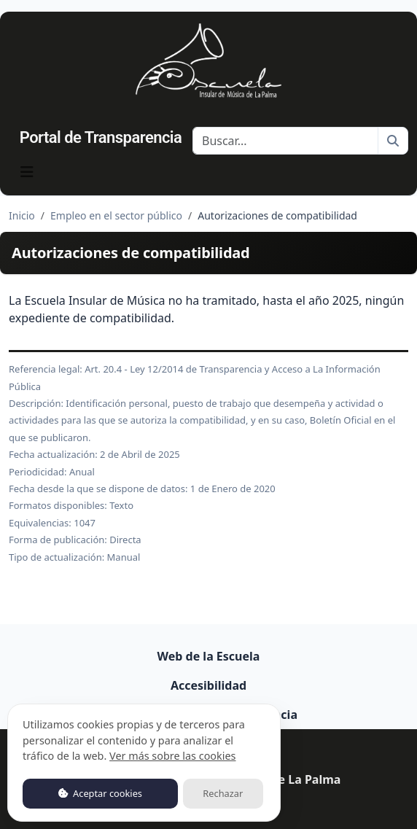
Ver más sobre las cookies (172, 756)
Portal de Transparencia (101, 137)
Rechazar (223, 793)
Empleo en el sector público (116, 215)
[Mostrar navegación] (27, 172)
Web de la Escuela (208, 656)
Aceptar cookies (100, 793)
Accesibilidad (208, 685)
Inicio (22, 215)
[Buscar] (285, 141)
